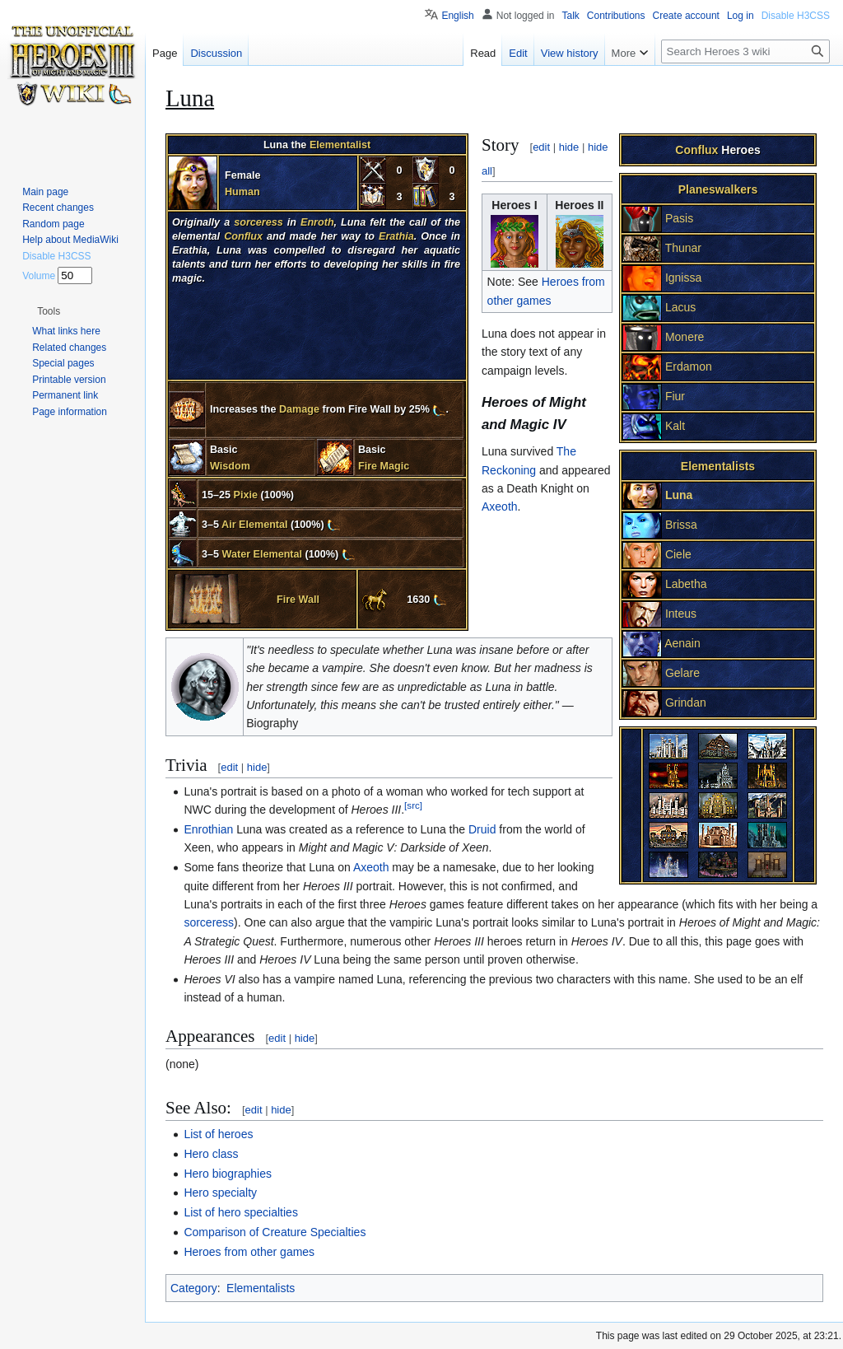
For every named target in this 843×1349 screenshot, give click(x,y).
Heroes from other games (249, 1251)
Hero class (211, 1153)
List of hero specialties (241, 1212)
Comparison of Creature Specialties (275, 1232)
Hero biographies (228, 1173)
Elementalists (260, 1288)
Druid (482, 829)
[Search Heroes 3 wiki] (745, 51)
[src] (413, 806)
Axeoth (500, 506)
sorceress (209, 922)
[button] (48, 311)
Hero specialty (220, 1192)
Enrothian (208, 829)
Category (193, 1288)
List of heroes (218, 1134)
